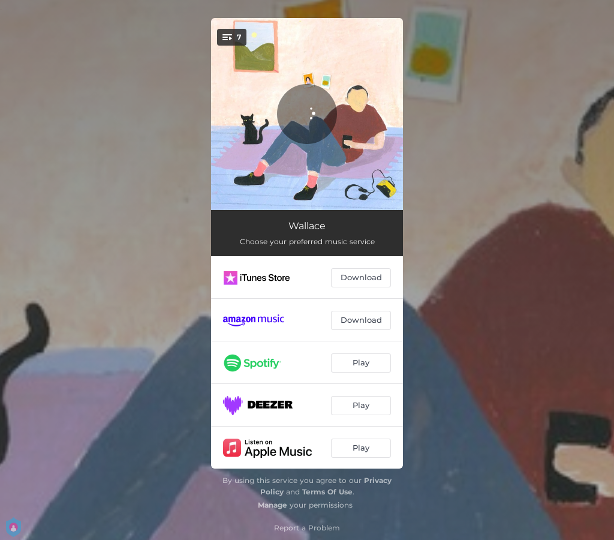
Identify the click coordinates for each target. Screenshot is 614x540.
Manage (272, 504)
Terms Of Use (327, 491)
